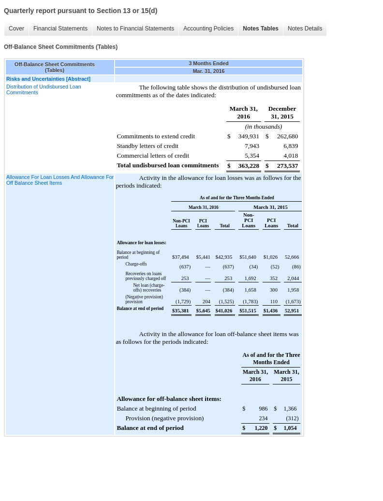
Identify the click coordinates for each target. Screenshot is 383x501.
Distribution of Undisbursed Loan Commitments (43, 89)
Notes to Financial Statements (135, 28)
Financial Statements (60, 28)
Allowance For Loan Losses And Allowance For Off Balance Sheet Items (60, 180)
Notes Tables (261, 28)
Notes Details (305, 28)
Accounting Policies (208, 28)
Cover (16, 28)
